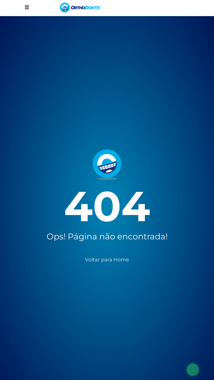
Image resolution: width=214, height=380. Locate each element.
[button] (26, 7)
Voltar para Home (107, 260)
